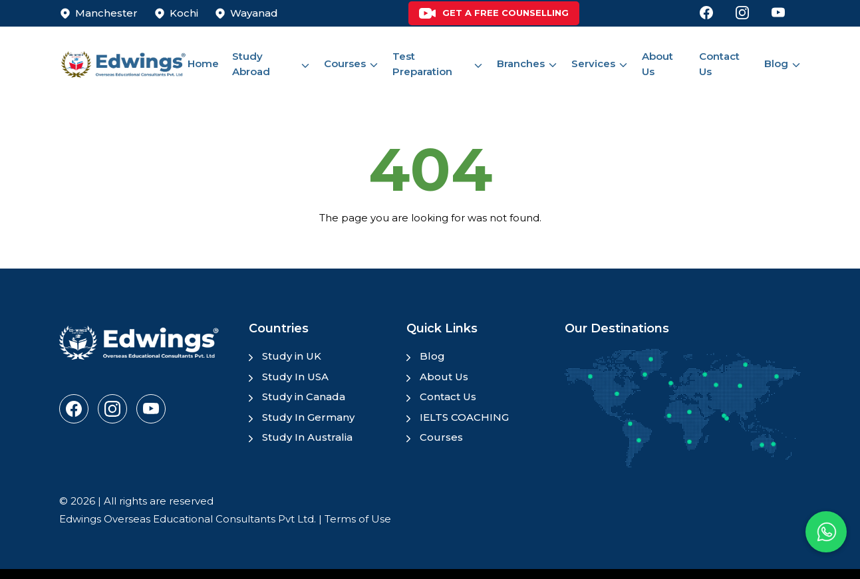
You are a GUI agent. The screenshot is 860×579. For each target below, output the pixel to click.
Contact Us (719, 64)
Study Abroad (251, 64)
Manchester (106, 13)
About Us (657, 64)
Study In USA (295, 376)
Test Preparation (422, 64)
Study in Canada (303, 396)
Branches (521, 63)
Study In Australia (307, 437)
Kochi (184, 13)
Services (593, 63)
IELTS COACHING (464, 417)
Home (203, 63)
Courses (345, 63)
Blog (776, 63)
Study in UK (291, 356)
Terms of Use (358, 519)
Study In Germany (308, 417)
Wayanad (254, 13)
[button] (826, 531)
